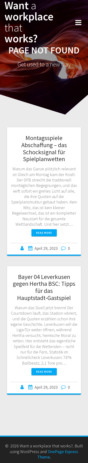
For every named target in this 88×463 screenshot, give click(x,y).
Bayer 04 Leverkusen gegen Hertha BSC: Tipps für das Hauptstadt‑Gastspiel (44, 287)
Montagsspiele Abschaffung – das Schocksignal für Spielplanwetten (44, 148)
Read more (44, 232)
